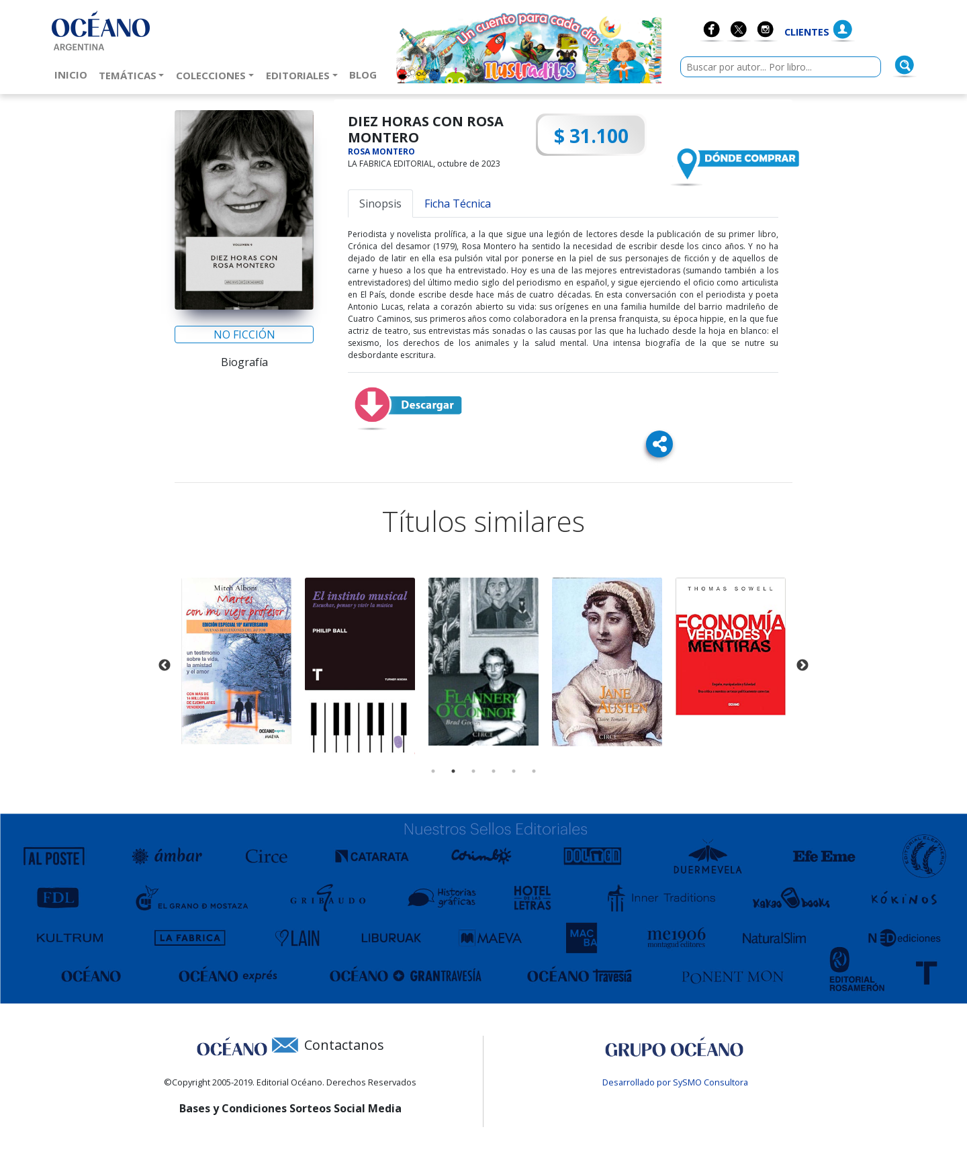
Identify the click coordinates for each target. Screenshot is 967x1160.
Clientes (806, 32)
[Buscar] (904, 65)
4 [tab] (493, 771)
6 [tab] (534, 771)
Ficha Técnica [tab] (457, 203)
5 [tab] (513, 771)
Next (802, 665)
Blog (365, 73)
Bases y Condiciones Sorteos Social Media (290, 1108)
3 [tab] (473, 771)
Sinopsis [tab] (380, 203)
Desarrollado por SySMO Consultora (675, 1082)
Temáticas (127, 75)
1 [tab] (433, 771)
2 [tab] (453, 771)
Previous (164, 665)
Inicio (73, 73)
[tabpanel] (236, 661)
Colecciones (211, 75)
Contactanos (344, 1045)
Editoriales (298, 75)
